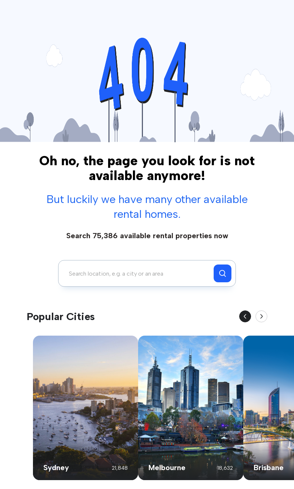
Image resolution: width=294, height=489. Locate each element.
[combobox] (137, 273)
